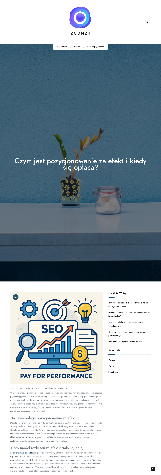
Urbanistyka (113, 372)
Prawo (111, 366)
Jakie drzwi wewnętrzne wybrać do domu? (126, 341)
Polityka (111, 360)
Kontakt (77, 46)
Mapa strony (62, 46)
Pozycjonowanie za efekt (21, 454)
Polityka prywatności (95, 46)
